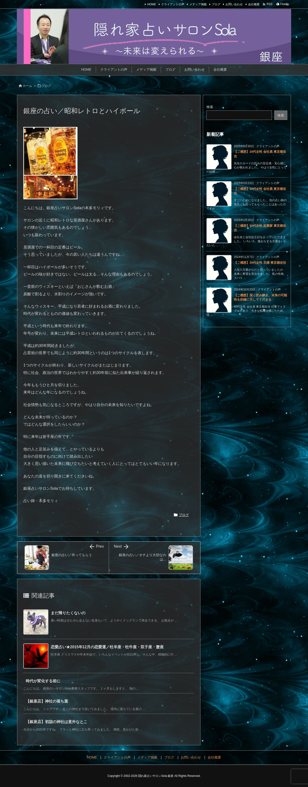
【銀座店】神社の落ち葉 (47, 701)
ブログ (216, 4)
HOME (151, 4)
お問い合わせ (234, 4)
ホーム (27, 86)
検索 (209, 107)
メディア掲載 (198, 4)
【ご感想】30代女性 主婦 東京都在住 (260, 262)
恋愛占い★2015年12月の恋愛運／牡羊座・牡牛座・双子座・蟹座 (107, 647)
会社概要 (254, 4)
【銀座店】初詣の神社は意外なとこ (56, 722)
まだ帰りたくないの (68, 613)
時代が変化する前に (43, 681)
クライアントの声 (172, 4)
